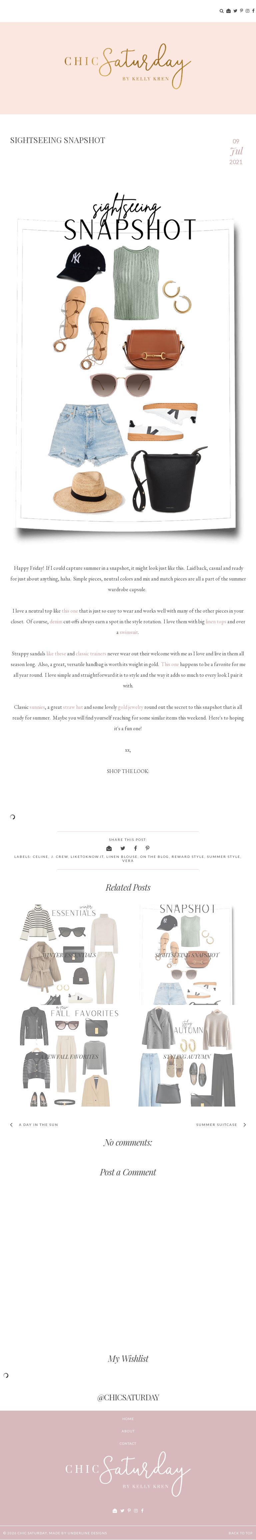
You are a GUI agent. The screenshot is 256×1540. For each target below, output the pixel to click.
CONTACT (128, 1443)
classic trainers (91, 653)
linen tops (216, 621)
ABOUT (128, 1431)
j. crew (59, 857)
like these (56, 653)
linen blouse (122, 857)
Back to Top (241, 1533)
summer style (223, 857)
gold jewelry (130, 707)
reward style (188, 857)
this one (70, 610)
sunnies (37, 707)
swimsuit (129, 632)
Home (128, 1419)
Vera (128, 861)
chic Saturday (32, 1533)
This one (170, 664)
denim (56, 621)
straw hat (73, 707)
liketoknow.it (87, 857)
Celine (40, 857)
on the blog (154, 857)
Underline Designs (87, 1533)
